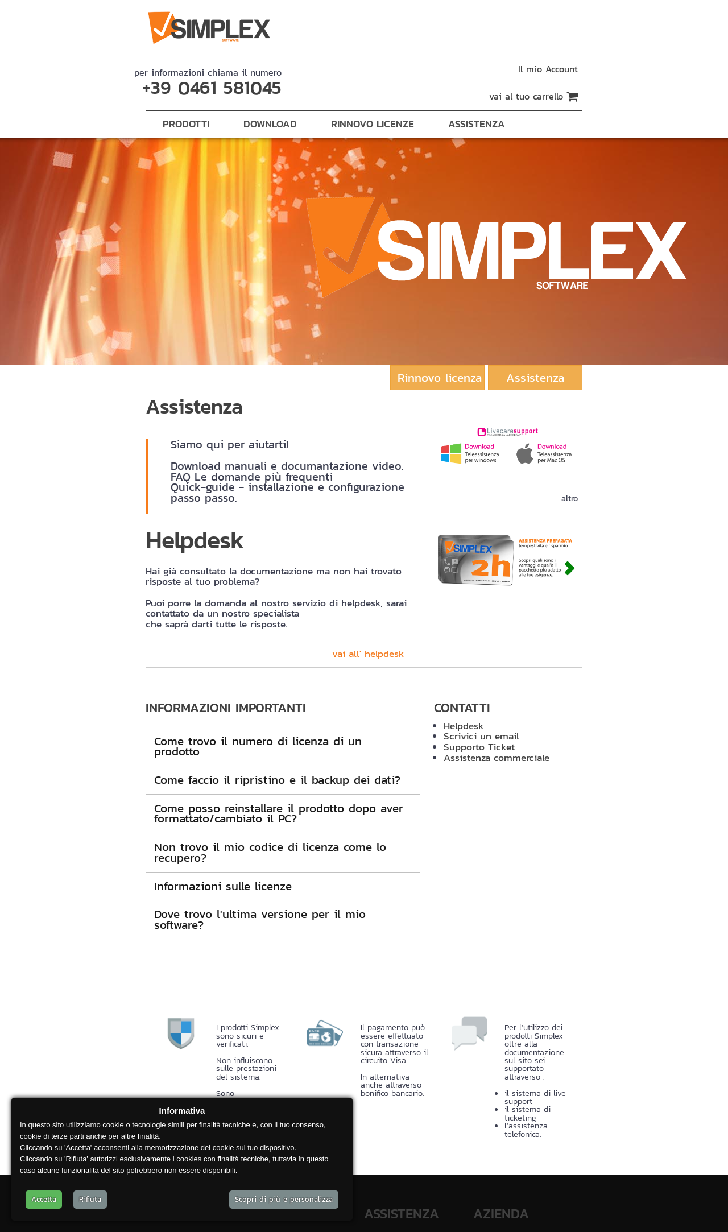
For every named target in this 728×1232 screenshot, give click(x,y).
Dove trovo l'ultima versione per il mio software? (260, 919)
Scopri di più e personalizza (284, 1199)
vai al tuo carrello (533, 96)
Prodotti (186, 124)
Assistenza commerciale (496, 757)
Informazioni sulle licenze (223, 886)
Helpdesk (464, 725)
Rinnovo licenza (440, 377)
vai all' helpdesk (368, 653)
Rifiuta (90, 1199)
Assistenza (476, 124)
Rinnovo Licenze (372, 124)
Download (270, 124)
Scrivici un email (481, 736)
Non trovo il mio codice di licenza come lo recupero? (270, 852)
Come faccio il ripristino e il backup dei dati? (277, 779)
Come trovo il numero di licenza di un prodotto (258, 746)
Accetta (43, 1199)
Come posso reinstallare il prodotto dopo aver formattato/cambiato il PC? (278, 813)
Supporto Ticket (479, 746)
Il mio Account (548, 69)
